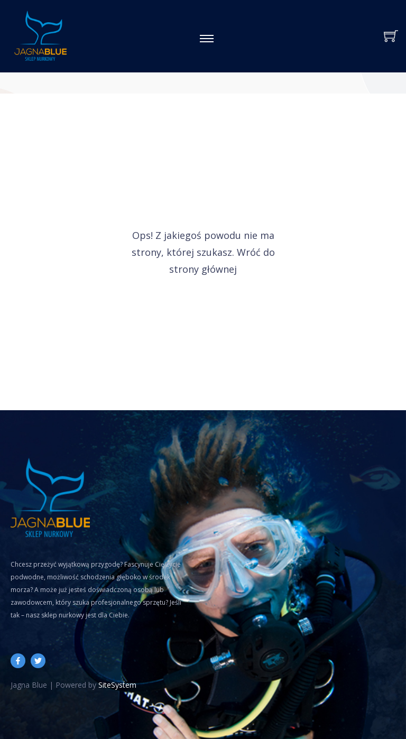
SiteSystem (117, 685)
